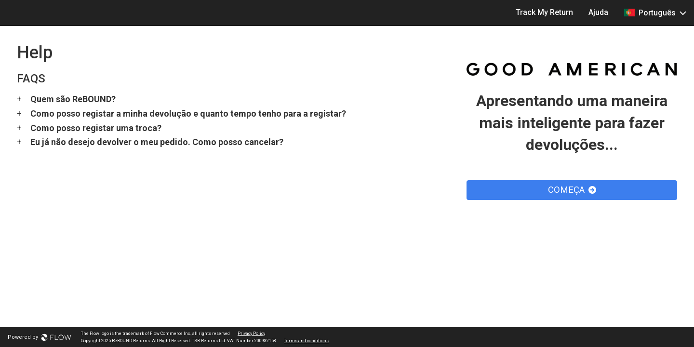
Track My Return (544, 12)
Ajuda (598, 12)
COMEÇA (572, 190)
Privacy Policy (251, 333)
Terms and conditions (306, 340)
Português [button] (655, 12)
